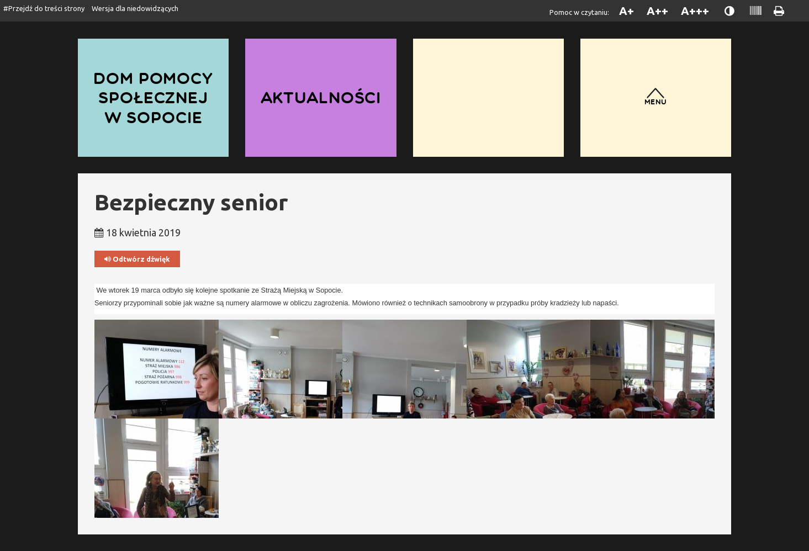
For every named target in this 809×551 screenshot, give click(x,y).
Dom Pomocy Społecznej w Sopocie (153, 97)
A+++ (695, 10)
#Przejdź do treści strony (43, 8)
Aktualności (321, 97)
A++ (657, 10)
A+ (626, 10)
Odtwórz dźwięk (137, 259)
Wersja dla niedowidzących (135, 8)
